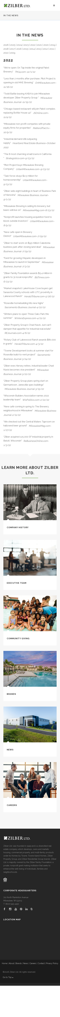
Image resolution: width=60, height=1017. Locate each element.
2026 (6, 76)
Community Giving (18, 670)
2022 (32, 76)
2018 (5, 80)
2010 (5, 84)
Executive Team (16, 614)
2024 (19, 76)
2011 (51, 80)
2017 (12, 80)
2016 (19, 80)
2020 (46, 76)
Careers (12, 836)
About (11, 995)
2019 (52, 76)
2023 (26, 76)
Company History (18, 559)
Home (4, 995)
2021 (39, 76)
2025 (12, 76)
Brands (11, 725)
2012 (45, 80)
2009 (12, 84)
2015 (25, 80)
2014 (32, 80)
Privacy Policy (52, 995)
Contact (41, 995)
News (10, 781)
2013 (38, 80)
